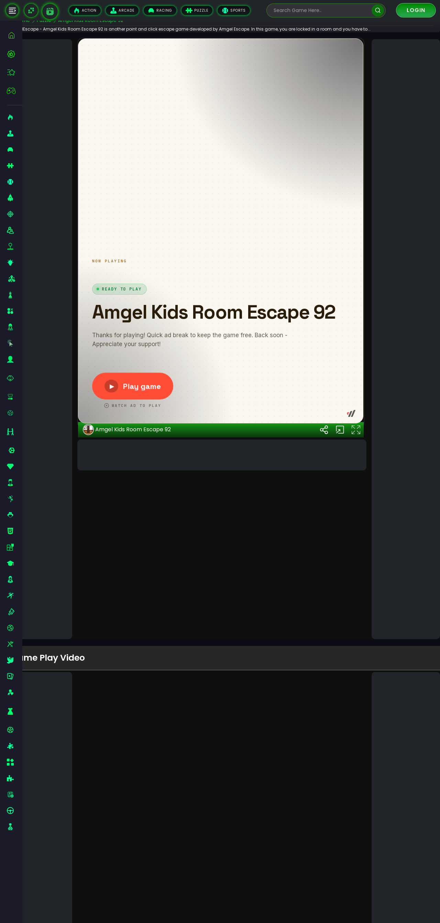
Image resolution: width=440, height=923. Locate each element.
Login (416, 10)
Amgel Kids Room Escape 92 (144, 613)
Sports (234, 10)
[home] (14, 35)
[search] (378, 10)
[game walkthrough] (50, 11)
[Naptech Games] (31, 10)
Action (85, 10)
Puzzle (197, 10)
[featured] (14, 72)
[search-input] (321, 10)
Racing (160, 10)
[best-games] (14, 54)
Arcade (122, 10)
